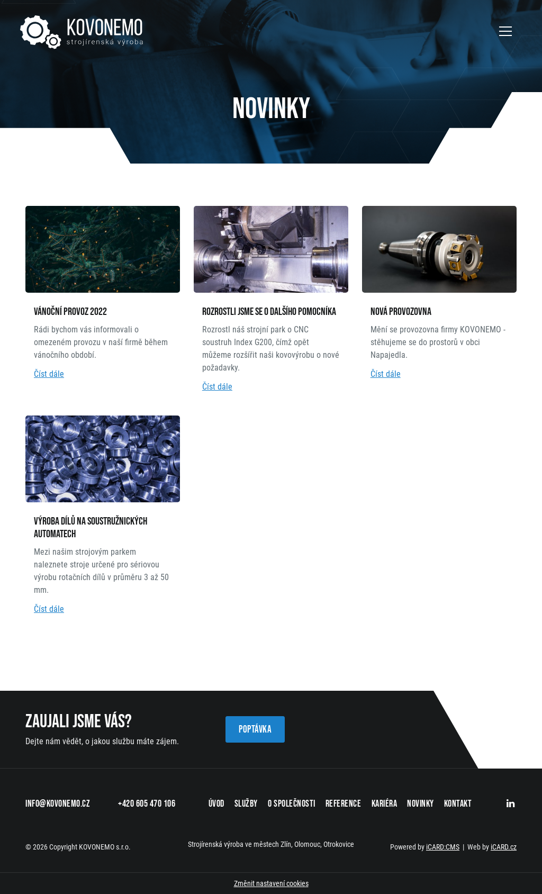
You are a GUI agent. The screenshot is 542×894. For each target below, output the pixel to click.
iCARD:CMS (442, 847)
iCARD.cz (504, 847)
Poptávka (255, 730)
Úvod (216, 803)
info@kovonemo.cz (57, 803)
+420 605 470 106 (146, 803)
